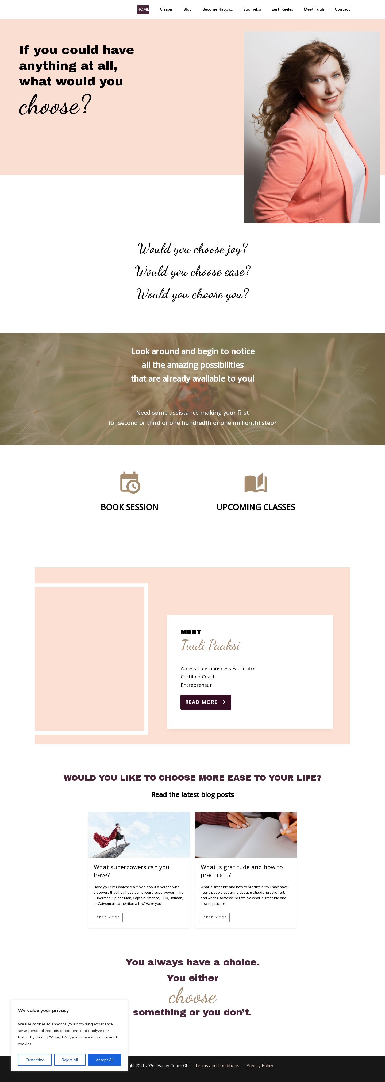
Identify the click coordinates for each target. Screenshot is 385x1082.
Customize (35, 1059)
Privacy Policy (260, 1065)
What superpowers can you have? (132, 871)
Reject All (70, 1059)
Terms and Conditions (217, 1065)
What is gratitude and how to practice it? (242, 871)
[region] (69, 1035)
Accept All (104, 1059)
